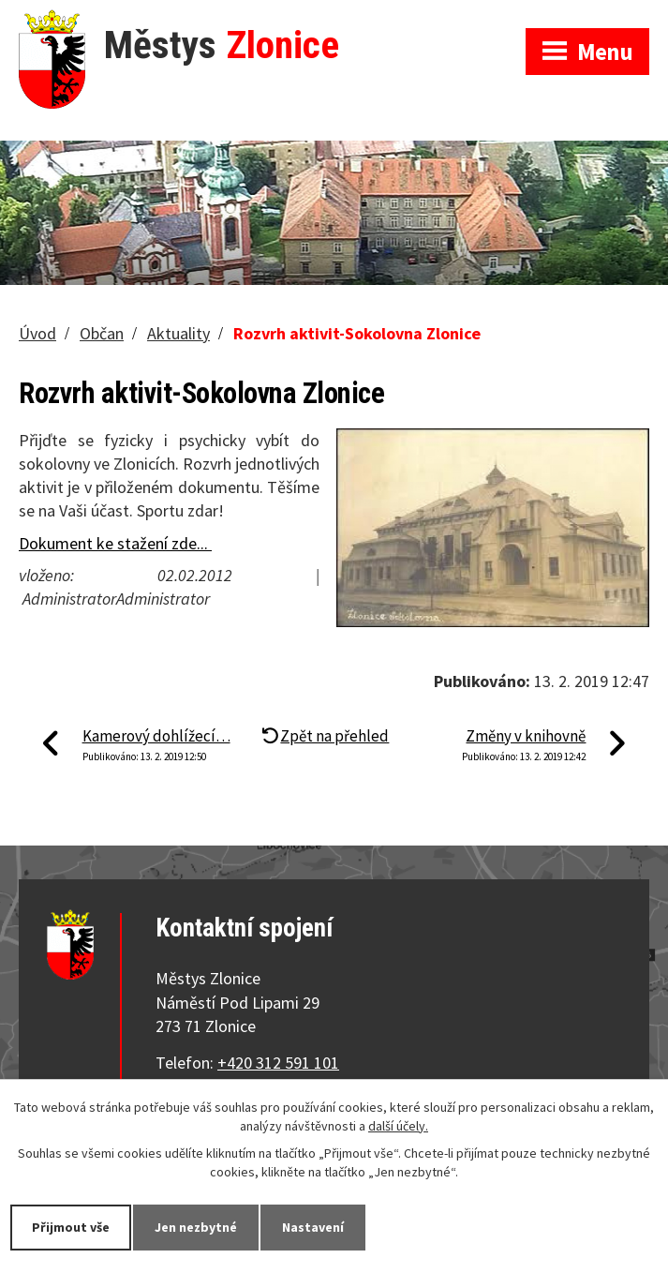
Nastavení (313, 1227)
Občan (102, 333)
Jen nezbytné (196, 1227)
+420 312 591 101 (278, 1062)
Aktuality (178, 333)
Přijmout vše (71, 1227)
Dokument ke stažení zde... (115, 543)
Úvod (37, 333)
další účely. (398, 1125)
